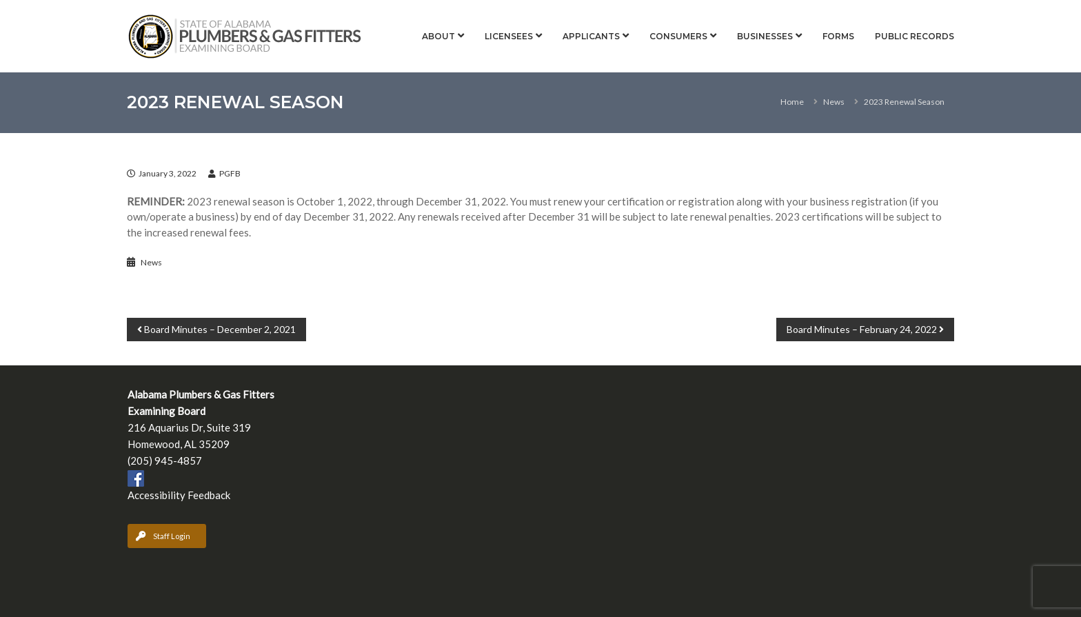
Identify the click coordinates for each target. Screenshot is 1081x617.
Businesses (765, 36)
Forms (838, 36)
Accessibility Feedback (179, 495)
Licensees (509, 36)
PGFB (230, 173)
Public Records (914, 36)
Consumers (678, 36)
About (438, 36)
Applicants (591, 36)
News (834, 102)
